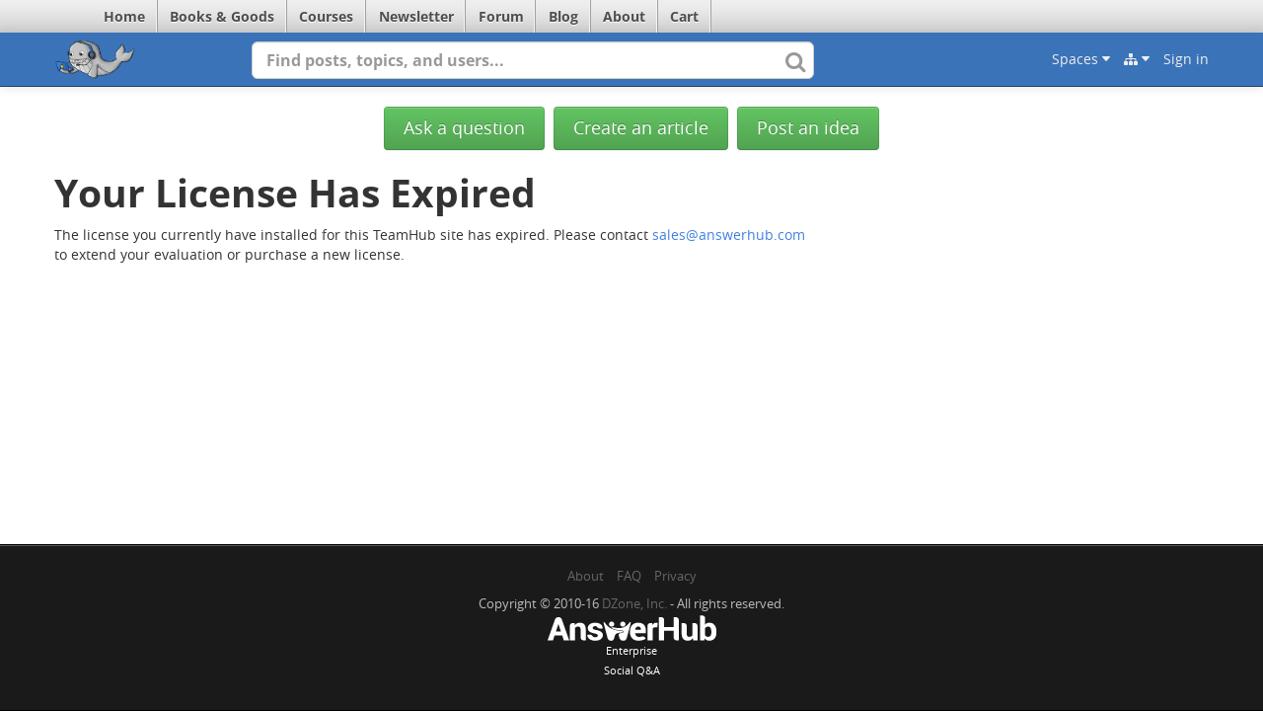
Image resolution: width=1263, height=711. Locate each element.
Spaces (1081, 58)
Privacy (675, 576)
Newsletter (416, 16)
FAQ (629, 576)
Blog (563, 16)
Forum (501, 16)
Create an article (640, 128)
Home (124, 16)
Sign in (1186, 58)
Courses (326, 16)
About (624, 16)
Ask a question (464, 128)
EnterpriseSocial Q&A (631, 647)
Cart (684, 16)
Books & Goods (222, 16)
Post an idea (808, 128)
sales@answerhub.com (728, 234)
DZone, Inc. (634, 603)
